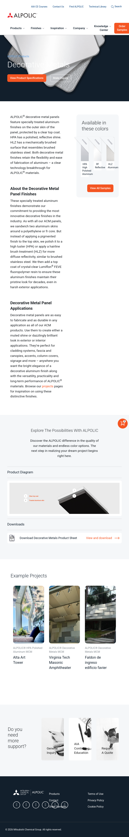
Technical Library (97, 6)
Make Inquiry (60, 78)
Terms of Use (95, 793)
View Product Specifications (26, 78)
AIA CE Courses (39, 6)
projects (47, 386)
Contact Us (58, 6)
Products (16, 28)
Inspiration (57, 28)
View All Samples (100, 188)
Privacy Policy (96, 800)
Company (79, 28)
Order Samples (57, 806)
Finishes (36, 28)
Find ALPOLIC (76, 6)
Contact (53, 800)
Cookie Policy (96, 806)
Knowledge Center (101, 28)
